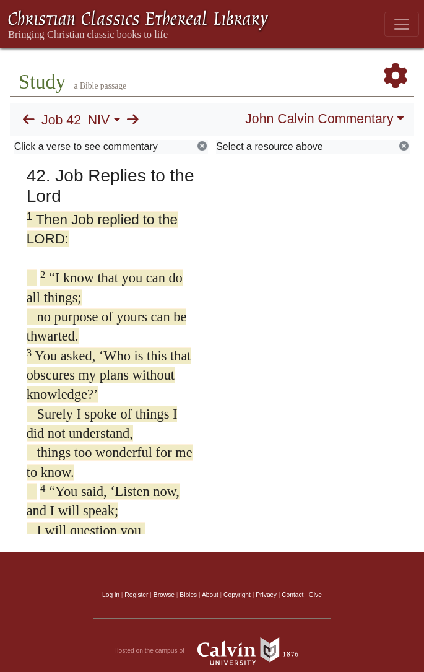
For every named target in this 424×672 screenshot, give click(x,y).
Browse (164, 594)
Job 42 (61, 120)
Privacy (266, 594)
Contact (292, 594)
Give (315, 594)
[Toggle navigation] (401, 24)
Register (136, 594)
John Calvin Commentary (319, 118)
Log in (110, 594)
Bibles (188, 594)
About (210, 594)
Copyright (237, 594)
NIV (99, 120)
